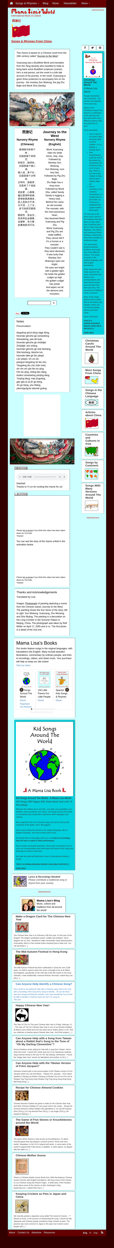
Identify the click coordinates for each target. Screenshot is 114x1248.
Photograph (31, 603)
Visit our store (23, 665)
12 (31, 712)
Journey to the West (47, 56)
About (12, 1232)
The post (17, 1000)
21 (51, 712)
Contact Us (23, 1232)
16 (40, 712)
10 (51, 709)
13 (34, 712)
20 (49, 712)
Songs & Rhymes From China (31, 41)
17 (42, 712)
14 (36, 712)
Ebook (23, 700)
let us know (28, 530)
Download (21, 483)
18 (45, 712)
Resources (49, 1232)
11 (54, 709)
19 (47, 712)
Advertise (36, 1232)
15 (38, 712)
